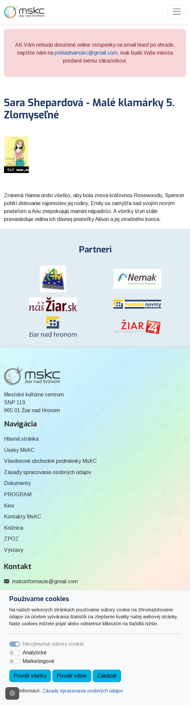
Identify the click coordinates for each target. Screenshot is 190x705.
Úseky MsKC (19, 450)
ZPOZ (11, 539)
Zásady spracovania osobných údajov (82, 690)
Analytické (35, 652)
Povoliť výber (72, 676)
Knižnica (13, 528)
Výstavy (13, 550)
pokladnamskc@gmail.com (86, 53)
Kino (9, 505)
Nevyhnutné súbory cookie (53, 644)
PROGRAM (17, 494)
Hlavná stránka (21, 439)
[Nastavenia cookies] (12, 693)
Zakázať (107, 676)
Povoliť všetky (30, 676)
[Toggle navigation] (176, 11)
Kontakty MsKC (22, 516)
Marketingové (38, 661)
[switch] (14, 652)
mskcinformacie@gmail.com (45, 581)
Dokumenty (17, 483)
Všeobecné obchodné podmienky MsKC (50, 461)
